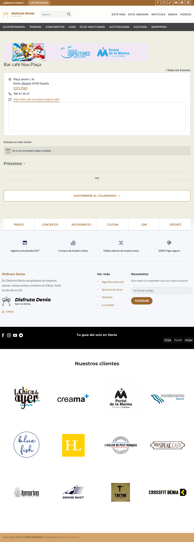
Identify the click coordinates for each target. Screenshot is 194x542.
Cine (72, 27)
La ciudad (108, 305)
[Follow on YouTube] (176, 2)
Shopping (159, 27)
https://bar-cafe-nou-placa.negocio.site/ (36, 99)
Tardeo (35, 27)
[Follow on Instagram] (164, 2)
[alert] (97, 150)
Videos (185, 14)
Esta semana (138, 14)
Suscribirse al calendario (95, 195)
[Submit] (69, 14)
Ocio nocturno (92, 27)
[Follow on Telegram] (182, 2)
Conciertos (55, 27)
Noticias (158, 14)
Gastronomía (14, 27)
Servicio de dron (112, 289)
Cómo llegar (20, 87)
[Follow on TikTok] (170, 2)
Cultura (140, 27)
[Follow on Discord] (188, 2)
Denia (172, 14)
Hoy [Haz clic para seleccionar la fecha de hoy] (97, 178)
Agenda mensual (112, 281)
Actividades (119, 27)
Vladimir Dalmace (68, 537)
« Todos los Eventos (177, 70)
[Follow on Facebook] (158, 2)
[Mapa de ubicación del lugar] (97, 116)
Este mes (118, 14)
